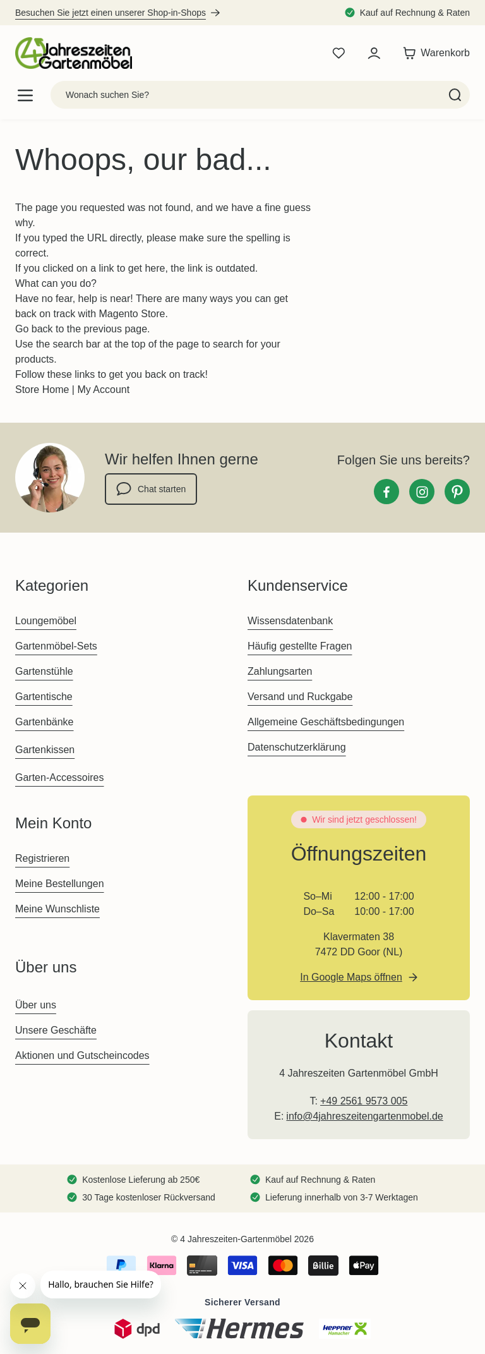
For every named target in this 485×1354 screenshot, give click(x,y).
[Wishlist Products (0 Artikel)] (338, 53)
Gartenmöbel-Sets (56, 646)
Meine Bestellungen (59, 883)
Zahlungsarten (280, 671)
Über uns (35, 1005)
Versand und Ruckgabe (300, 696)
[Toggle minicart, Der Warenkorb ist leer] (433, 53)
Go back (34, 328)
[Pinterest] (457, 491)
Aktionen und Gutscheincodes (82, 1055)
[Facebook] (386, 491)
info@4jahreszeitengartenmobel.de (364, 1116)
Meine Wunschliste (57, 909)
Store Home (42, 389)
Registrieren (42, 858)
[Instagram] (421, 491)
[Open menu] (25, 95)
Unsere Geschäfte (56, 1030)
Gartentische (44, 696)
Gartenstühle (44, 671)
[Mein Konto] (373, 53)
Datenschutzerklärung (297, 747)
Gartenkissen (45, 749)
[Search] (455, 95)
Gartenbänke (44, 721)
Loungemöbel (45, 620)
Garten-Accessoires (59, 777)
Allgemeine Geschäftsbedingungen (326, 721)
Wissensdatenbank (290, 620)
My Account (103, 389)
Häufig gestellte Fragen (300, 646)
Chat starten (151, 489)
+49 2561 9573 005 (363, 1101)
